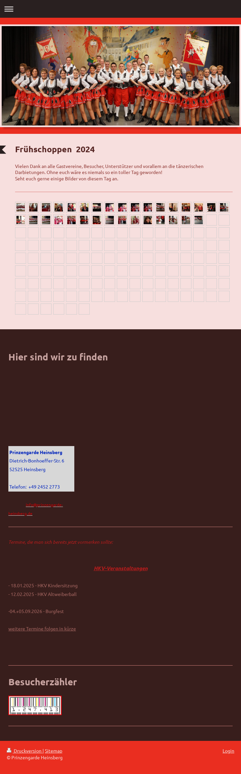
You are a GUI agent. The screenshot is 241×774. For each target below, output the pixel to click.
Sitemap (53, 751)
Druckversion (25, 751)
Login (228, 751)
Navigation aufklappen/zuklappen (120, 9)
